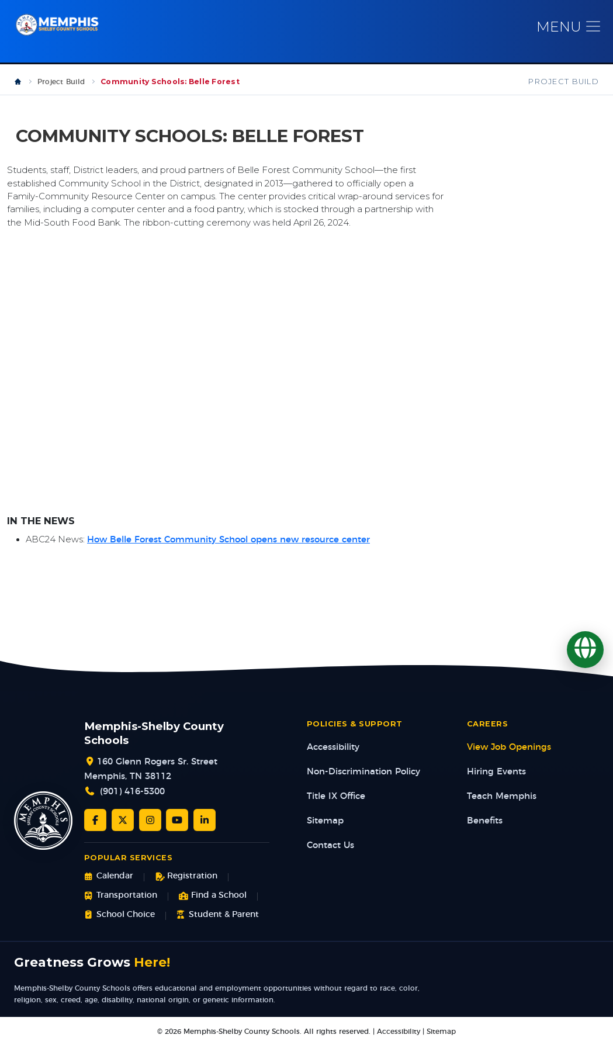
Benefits (485, 827)
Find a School (213, 902)
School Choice (119, 921)
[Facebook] (95, 827)
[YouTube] (177, 827)
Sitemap (325, 827)
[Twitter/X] (123, 827)
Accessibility (333, 754)
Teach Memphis (501, 803)
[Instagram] (150, 827)
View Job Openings (509, 754)
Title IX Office (336, 803)
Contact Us (330, 852)
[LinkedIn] (204, 827)
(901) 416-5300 (132, 798)
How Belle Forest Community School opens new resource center (228, 546)
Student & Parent (217, 921)
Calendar (108, 883)
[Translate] (585, 649)
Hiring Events (496, 778)
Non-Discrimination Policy (363, 778)
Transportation (120, 902)
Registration (186, 883)
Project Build (61, 88)
